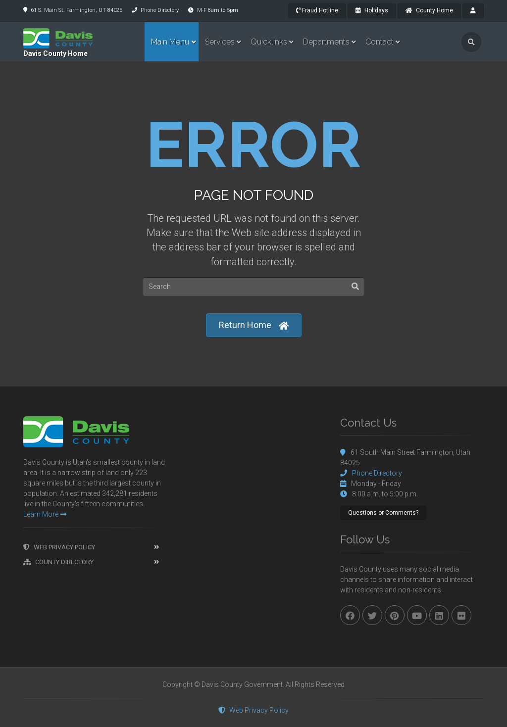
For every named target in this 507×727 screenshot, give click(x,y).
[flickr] (461, 615)
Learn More (44, 514)
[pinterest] (395, 615)
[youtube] (417, 615)
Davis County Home (55, 53)
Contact (379, 42)
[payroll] (473, 10)
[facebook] (350, 615)
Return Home (254, 325)
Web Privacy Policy (59, 547)
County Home (429, 10)
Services (220, 42)
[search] (471, 42)
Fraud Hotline (317, 10)
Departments (326, 42)
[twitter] (372, 615)
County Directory (58, 562)
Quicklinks (269, 42)
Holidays (371, 10)
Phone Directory (160, 10)
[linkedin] (439, 615)
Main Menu (170, 42)
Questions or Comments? (383, 512)
